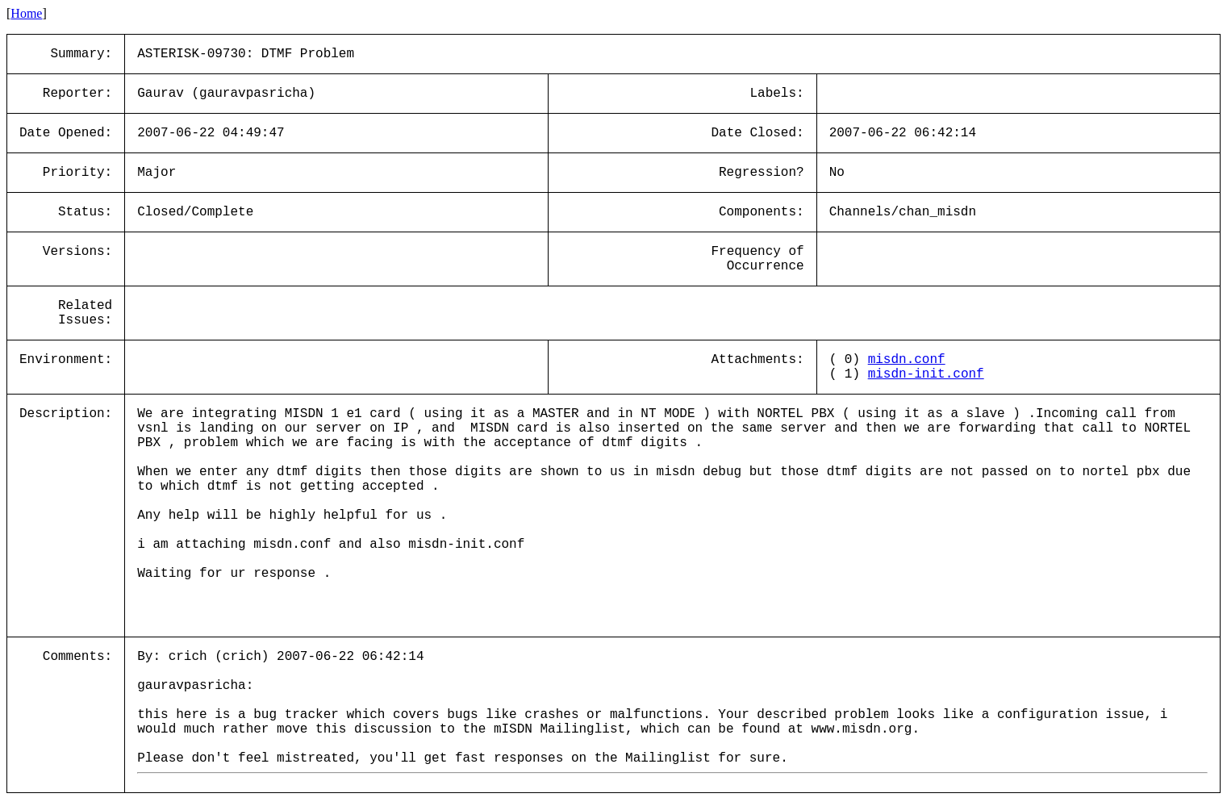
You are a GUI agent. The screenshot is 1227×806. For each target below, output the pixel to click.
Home (26, 13)
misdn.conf (906, 360)
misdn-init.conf (926, 374)
